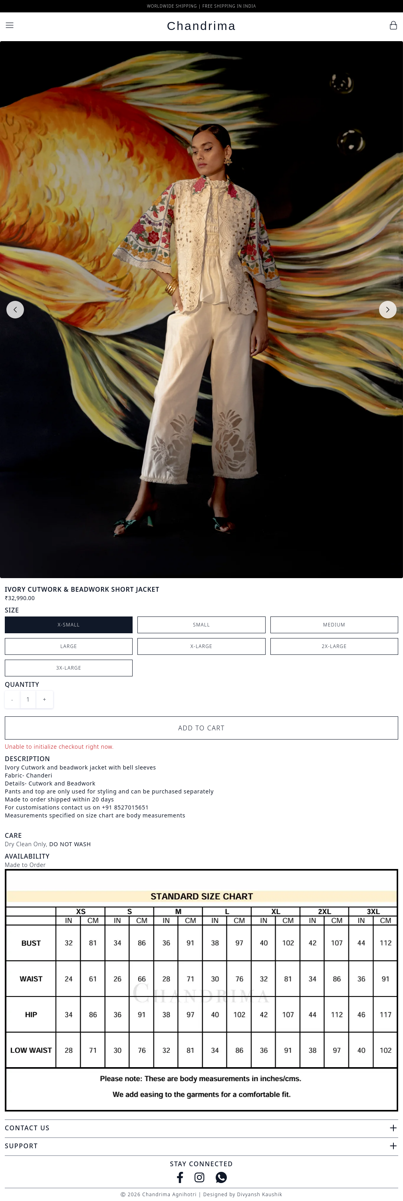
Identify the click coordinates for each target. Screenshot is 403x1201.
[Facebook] (180, 1177)
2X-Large (334, 646)
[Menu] (9, 25)
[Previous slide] (15, 309)
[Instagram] (199, 1177)
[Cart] (393, 25)
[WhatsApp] (221, 1177)
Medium (334, 624)
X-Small (69, 624)
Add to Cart (201, 728)
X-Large (201, 646)
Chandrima (201, 25)
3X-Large (68, 667)
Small (201, 624)
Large (68, 646)
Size (12, 610)
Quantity (22, 684)
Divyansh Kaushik (259, 1194)
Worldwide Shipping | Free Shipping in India (201, 6)
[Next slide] (388, 309)
